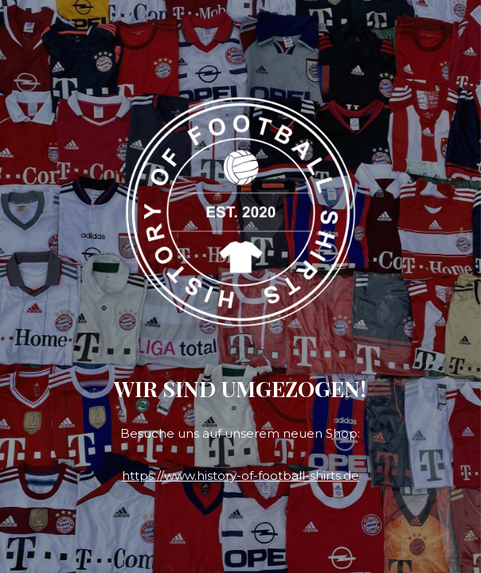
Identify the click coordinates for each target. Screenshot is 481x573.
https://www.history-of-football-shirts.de (240, 475)
